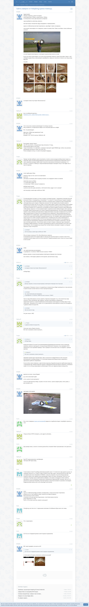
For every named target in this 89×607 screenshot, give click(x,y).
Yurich (17, 418)
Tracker (30, 1)
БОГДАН (18, 11)
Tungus (18, 156)
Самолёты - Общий (24, 4)
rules (69, 605)
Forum (35, 1)
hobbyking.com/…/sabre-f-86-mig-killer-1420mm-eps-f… (36, 114)
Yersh (17, 469)
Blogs (40, 1)
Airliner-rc (18, 262)
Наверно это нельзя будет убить (25, 596)
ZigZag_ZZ (18, 110)
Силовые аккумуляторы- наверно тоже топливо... (30, 593)
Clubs (45, 1)
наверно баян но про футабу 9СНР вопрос (28, 591)
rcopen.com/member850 (39, 421)
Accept (85, 604)
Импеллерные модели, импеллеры (37, 4)
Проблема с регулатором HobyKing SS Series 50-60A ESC (31, 589)
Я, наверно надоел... (23, 598)
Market (50, 1)
